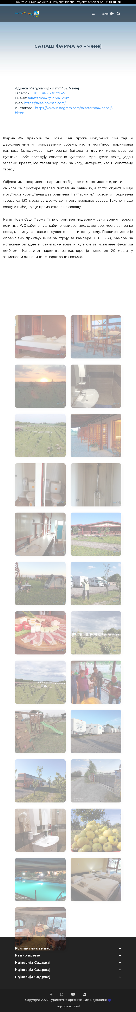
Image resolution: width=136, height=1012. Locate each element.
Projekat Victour (40, 1)
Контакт (21, 1)
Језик (108, 13)
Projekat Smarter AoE (90, 1)
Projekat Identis (63, 1)
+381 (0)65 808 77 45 (48, 93)
